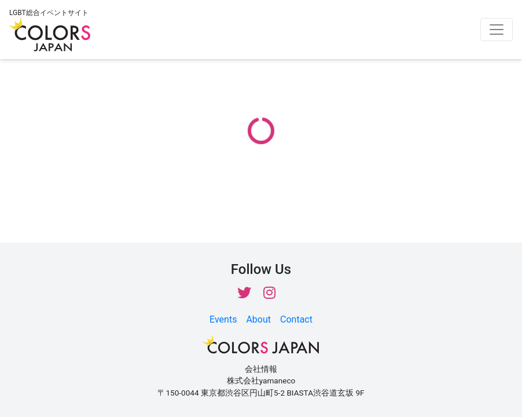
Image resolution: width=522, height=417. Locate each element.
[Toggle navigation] (496, 29)
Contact (296, 319)
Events (223, 319)
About (258, 319)
